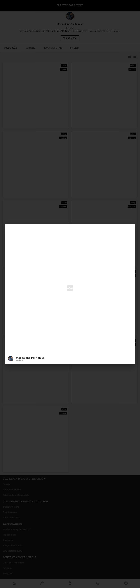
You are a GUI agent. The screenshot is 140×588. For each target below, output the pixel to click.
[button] (70, 358)
